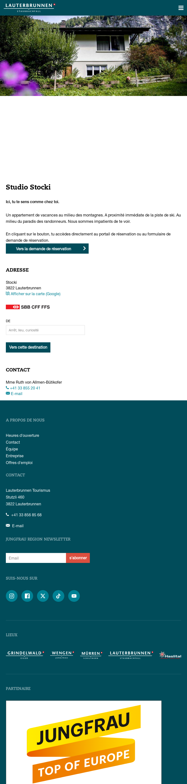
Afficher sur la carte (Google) (33, 293)
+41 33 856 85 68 (24, 514)
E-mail (14, 393)
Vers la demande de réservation (43, 248)
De (8, 321)
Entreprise (15, 455)
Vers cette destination (28, 347)
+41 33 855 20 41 (23, 388)
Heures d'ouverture (22, 435)
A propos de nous (25, 420)
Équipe (12, 449)
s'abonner (78, 557)
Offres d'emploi (19, 462)
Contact (13, 442)
